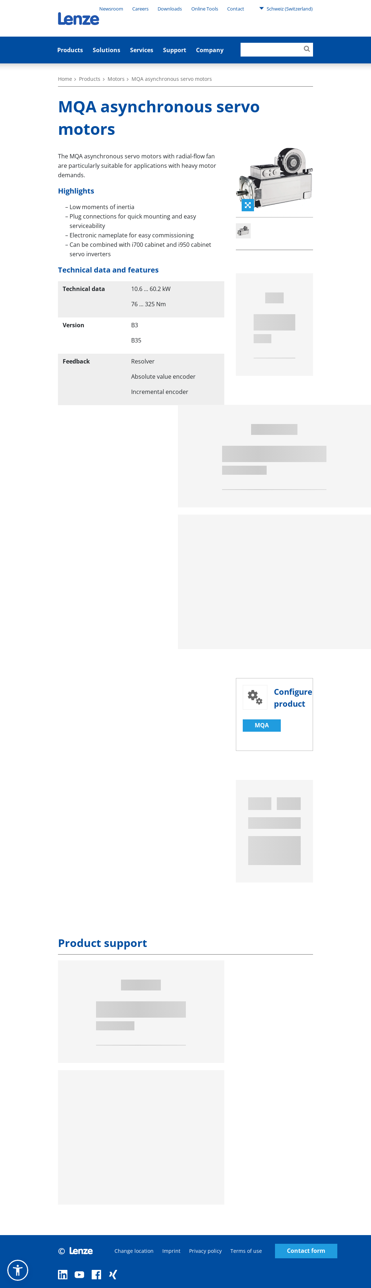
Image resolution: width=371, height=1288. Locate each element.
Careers (140, 8)
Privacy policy (205, 1250)
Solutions (106, 50)
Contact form (306, 1251)
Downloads (170, 8)
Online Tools (204, 8)
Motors (116, 78)
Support (174, 50)
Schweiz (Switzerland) (286, 8)
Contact (235, 8)
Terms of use (246, 1250)
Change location (134, 1250)
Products (70, 50)
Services (141, 50)
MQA (262, 725)
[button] (17, 1270)
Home (65, 78)
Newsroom (111, 8)
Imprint (171, 1250)
